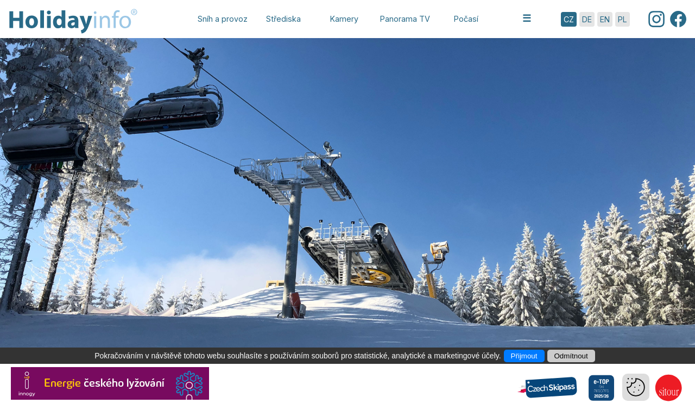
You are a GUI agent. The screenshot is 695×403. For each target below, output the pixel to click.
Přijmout (524, 356)
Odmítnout (571, 356)
